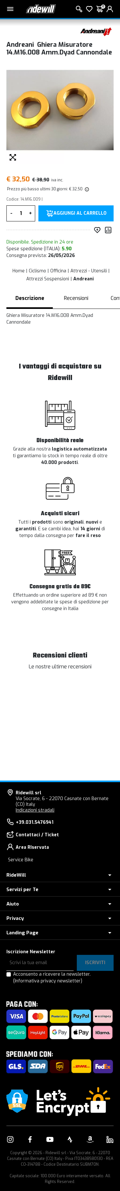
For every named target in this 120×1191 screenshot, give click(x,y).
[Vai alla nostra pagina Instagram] (10, 1139)
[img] (86, 189)
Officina (58, 271)
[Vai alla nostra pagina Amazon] (90, 1139)
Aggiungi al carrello (80, 213)
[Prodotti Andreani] (96, 31)
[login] (110, 9)
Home (18, 271)
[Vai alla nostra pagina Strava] (70, 1139)
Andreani (83, 279)
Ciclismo (37, 271)
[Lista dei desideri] (89, 9)
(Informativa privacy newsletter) (47, 981)
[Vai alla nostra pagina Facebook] (30, 1139)
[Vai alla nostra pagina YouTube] (50, 1139)
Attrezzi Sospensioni (47, 279)
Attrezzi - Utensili (88, 271)
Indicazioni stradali (35, 810)
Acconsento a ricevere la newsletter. (52, 977)
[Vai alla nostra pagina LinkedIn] (110, 1139)
